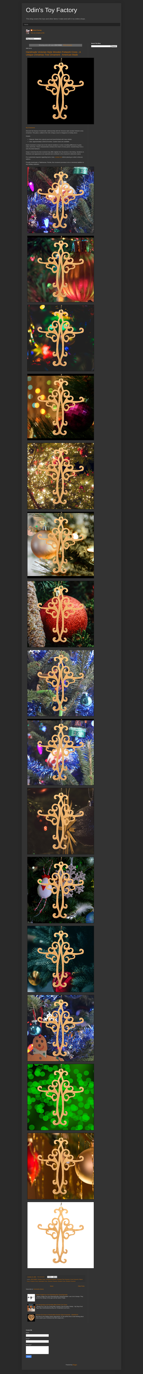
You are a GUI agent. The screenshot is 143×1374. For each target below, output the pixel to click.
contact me (58, 157)
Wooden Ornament (70, 1281)
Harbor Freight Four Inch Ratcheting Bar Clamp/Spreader (52, 1294)
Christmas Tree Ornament (63, 1279)
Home (26, 24)
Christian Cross (41, 1279)
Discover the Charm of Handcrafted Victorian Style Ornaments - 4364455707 (57, 1315)
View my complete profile (37, 33)
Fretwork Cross (34, 1281)
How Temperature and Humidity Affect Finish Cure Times (51, 1304)
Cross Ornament (74, 1279)
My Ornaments (30, 127)
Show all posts (67, 45)
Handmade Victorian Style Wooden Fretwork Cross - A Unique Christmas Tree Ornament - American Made (53, 53)
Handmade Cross (42, 1281)
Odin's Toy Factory (51, 10)
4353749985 (34, 1279)
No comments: (41, 1276)
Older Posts (81, 1286)
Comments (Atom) (38, 1289)
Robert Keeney (37, 30)
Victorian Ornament (52, 1281)
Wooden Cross (61, 1281)
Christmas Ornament (51, 1279)
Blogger (75, 1365)
